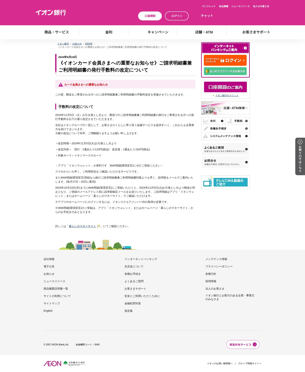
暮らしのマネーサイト (84, 226)
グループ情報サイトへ (249, 363)
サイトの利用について (57, 296)
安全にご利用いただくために (142, 296)
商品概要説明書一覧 (56, 288)
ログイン (176, 16)
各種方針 (210, 273)
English (48, 310)
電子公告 (49, 266)
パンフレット (209, 6)
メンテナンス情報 (216, 259)
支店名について (134, 266)
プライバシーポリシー (219, 266)
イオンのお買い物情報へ (220, 363)
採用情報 (210, 281)
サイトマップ (52, 303)
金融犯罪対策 (132, 303)
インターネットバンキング (140, 259)
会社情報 (223, 6)
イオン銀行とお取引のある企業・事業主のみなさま (229, 297)
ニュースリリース (240, 6)
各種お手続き (132, 273)
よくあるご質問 (134, 281)
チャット (207, 16)
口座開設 (150, 16)
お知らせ (49, 273)
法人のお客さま (261, 6)
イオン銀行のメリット (227, 95)
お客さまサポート (135, 288)
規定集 (128, 310)
